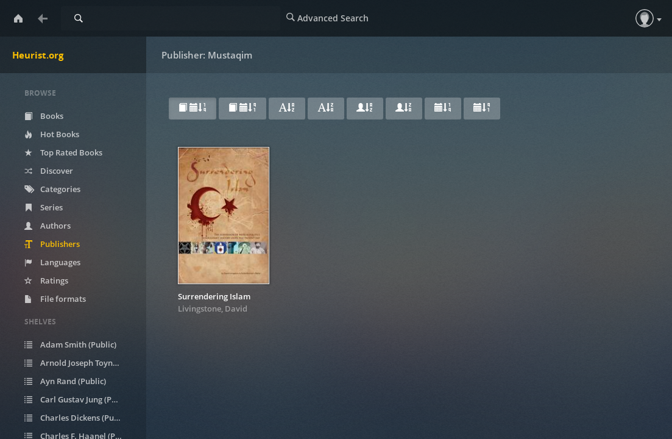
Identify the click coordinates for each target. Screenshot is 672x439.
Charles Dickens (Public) (77, 417)
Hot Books (51, 134)
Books (43, 115)
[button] (644, 18)
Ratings (46, 280)
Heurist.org (37, 55)
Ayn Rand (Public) (65, 381)
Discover (48, 170)
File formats (55, 298)
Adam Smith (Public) (70, 344)
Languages (52, 262)
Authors (47, 225)
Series (43, 207)
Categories (52, 189)
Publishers (52, 243)
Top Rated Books (63, 152)
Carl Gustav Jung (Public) (78, 399)
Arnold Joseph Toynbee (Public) (80, 362)
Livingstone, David (212, 308)
